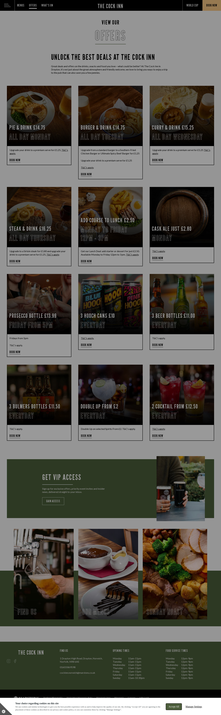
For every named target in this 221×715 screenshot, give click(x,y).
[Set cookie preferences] (6, 709)
